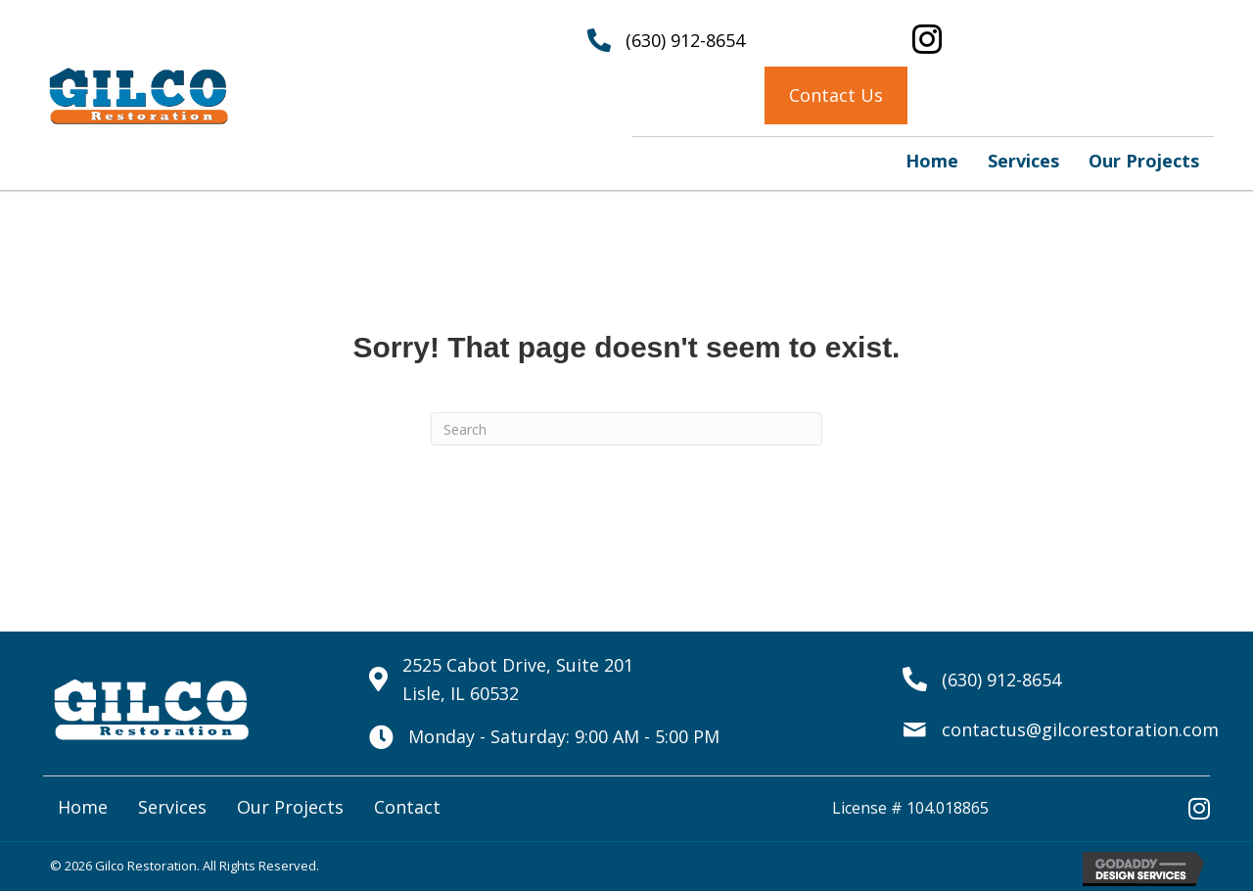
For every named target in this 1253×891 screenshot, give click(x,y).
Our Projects (290, 807)
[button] (836, 95)
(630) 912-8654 (685, 40)
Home (83, 807)
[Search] (626, 429)
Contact (407, 807)
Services (172, 807)
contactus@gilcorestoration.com (1080, 729)
